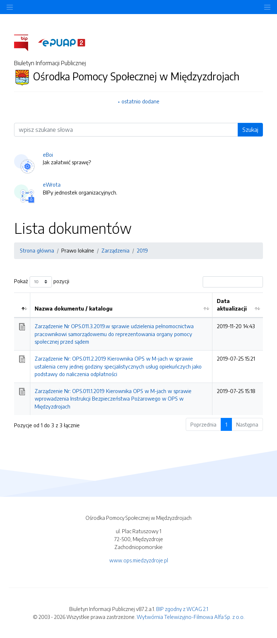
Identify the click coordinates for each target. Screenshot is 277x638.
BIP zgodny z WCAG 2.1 (182, 609)
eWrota (52, 184)
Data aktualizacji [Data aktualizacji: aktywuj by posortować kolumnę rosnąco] (232, 305)
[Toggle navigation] (267, 7)
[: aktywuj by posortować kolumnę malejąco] (22, 305)
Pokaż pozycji (41, 281)
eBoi (48, 154)
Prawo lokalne (77, 250)
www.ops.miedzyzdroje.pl (138, 560)
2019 (142, 250)
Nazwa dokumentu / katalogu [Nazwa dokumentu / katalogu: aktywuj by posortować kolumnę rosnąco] (74, 308)
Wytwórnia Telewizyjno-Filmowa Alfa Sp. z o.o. (191, 617)
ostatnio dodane (140, 101)
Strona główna (37, 250)
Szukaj (250, 129)
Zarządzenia (115, 250)
